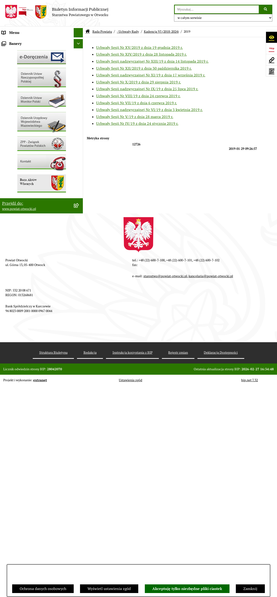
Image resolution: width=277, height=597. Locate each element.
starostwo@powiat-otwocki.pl (165, 487)
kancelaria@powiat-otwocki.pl (211, 487)
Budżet (8, 219)
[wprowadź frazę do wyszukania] (216, 9)
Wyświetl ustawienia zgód (109, 588)
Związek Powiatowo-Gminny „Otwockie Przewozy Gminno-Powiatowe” (35, 232)
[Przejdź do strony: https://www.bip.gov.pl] (271, 48)
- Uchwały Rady (128, 31)
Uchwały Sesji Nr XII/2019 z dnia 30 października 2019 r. (144, 68)
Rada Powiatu (13, 42)
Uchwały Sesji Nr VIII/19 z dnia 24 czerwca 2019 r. (138, 96)
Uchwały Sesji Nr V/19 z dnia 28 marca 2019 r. (134, 116)
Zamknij (250, 588)
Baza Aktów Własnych (20, 243)
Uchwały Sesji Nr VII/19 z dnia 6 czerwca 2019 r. (136, 103)
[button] (79, 61)
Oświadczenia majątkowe (23, 210)
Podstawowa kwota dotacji (24, 191)
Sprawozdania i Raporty (22, 144)
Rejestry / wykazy (16, 154)
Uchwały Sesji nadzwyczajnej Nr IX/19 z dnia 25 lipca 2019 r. (147, 88)
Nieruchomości (14, 172)
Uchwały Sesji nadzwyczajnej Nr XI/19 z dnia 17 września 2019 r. (150, 75)
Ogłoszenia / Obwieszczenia (25, 126)
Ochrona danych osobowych (43, 588)
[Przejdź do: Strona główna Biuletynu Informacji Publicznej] (87, 31)
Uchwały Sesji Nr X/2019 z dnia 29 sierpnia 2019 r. (138, 82)
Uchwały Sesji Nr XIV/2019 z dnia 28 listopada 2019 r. (141, 54)
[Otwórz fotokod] (271, 70)
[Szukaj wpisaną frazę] (265, 9)
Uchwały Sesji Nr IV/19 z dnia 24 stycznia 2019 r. (137, 123)
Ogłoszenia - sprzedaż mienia (26, 135)
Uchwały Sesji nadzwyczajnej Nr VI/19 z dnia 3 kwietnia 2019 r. (149, 109)
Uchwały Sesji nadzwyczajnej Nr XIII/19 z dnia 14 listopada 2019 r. (152, 61)
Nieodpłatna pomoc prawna (25, 88)
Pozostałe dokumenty (20, 116)
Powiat (8, 79)
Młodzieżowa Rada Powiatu (25, 60)
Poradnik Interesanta (19, 70)
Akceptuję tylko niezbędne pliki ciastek (187, 588)
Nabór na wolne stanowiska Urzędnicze (35, 163)
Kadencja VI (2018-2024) (161, 31)
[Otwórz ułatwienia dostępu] (271, 37)
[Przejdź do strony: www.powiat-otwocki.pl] (271, 59)
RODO (7, 98)
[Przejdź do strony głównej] (56, 12)
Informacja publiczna (19, 107)
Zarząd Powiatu (15, 51)
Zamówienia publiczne (21, 182)
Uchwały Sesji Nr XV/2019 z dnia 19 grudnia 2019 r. (139, 47)
